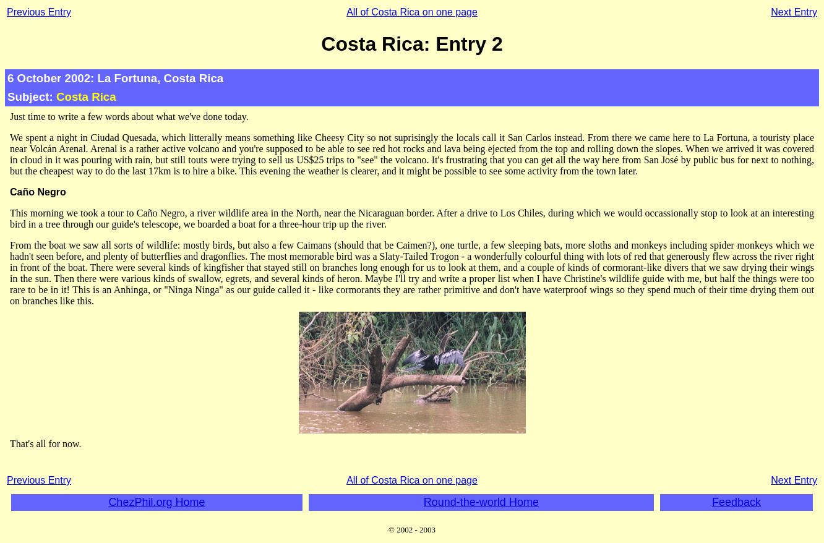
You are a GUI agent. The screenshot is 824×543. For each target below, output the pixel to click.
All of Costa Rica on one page (412, 12)
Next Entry (794, 12)
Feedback (736, 502)
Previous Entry (39, 12)
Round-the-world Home (481, 502)
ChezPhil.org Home (156, 502)
